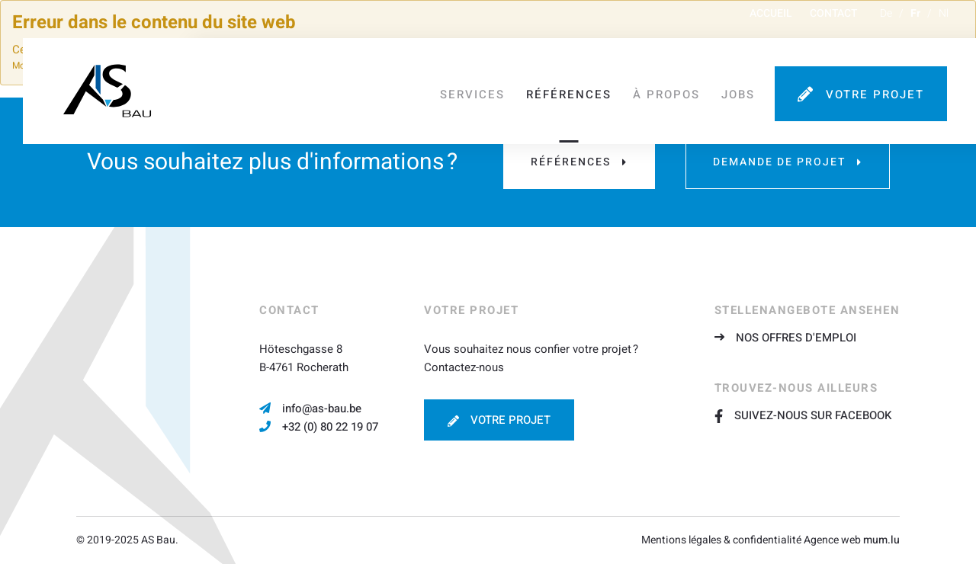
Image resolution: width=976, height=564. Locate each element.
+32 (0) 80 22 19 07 (330, 426)
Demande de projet (779, 162)
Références (575, 87)
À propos (672, 87)
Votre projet (881, 87)
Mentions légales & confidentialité (721, 540)
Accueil (771, 19)
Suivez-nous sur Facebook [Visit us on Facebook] (802, 415)
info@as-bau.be (321, 408)
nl (944, 19)
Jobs (744, 87)
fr (915, 19)
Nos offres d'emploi (796, 337)
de (886, 19)
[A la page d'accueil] (107, 87)
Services (478, 87)
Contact (833, 19)
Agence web (832, 540)
